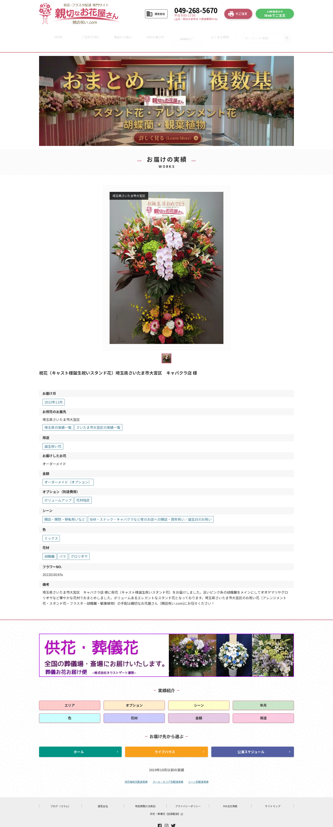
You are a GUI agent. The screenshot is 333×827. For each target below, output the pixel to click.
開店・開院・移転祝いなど (64, 506)
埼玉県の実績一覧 (58, 415)
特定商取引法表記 (145, 794)
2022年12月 (53, 389)
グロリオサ (79, 544)
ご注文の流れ (89, 32)
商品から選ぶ (122, 32)
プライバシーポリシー (188, 794)
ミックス (51, 525)
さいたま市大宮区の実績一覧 (98, 415)
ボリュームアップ (58, 487)
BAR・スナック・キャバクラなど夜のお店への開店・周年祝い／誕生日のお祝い (151, 506)
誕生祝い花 (52, 433)
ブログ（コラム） (60, 794)
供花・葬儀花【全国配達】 (166, 801)
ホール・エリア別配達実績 (168, 769)
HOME (56, 32)
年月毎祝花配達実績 (136, 769)
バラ (62, 544)
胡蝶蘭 (49, 544)
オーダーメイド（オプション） (68, 469)
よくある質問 (222, 32)
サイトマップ (272, 794)
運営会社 (103, 794)
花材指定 (83, 487)
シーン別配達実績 (198, 769)
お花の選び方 (156, 32)
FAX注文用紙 (230, 794)
